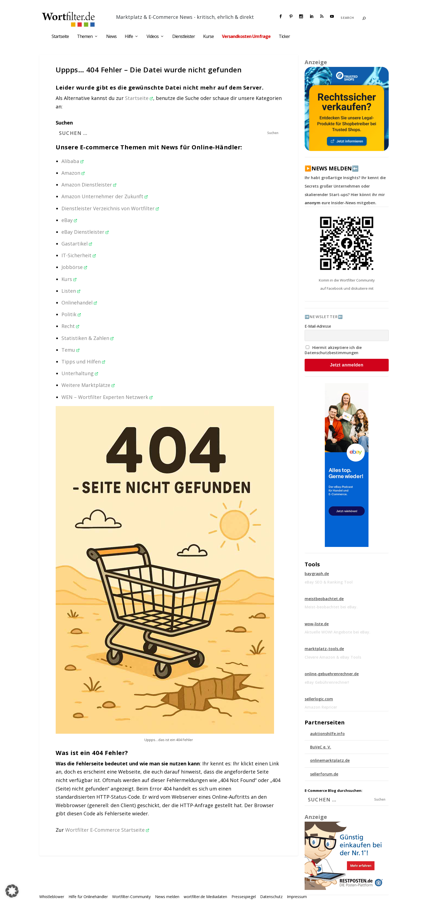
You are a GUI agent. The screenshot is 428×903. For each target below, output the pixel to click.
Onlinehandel (79, 302)
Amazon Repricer (321, 707)
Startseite (60, 36)
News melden (167, 896)
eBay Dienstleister (85, 232)
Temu (70, 350)
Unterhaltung (79, 373)
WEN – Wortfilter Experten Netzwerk (107, 397)
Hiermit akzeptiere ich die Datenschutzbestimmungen (333, 350)
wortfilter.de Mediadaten (205, 896)
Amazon (73, 173)
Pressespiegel (243, 896)
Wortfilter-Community (131, 896)
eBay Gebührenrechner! (327, 682)
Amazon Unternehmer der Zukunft (104, 196)
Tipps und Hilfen (83, 361)
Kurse (208, 36)
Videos (153, 36)
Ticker (284, 36)
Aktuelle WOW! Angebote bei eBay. (337, 632)
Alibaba (72, 161)
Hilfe (129, 36)
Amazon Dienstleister (89, 184)
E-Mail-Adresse (318, 326)
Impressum (297, 896)
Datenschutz (271, 896)
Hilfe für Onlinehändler (88, 896)
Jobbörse (74, 267)
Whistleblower (51, 896)
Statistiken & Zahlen (87, 338)
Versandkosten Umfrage (246, 36)
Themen (85, 36)
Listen (71, 291)
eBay (69, 220)
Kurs (69, 279)
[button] (12, 891)
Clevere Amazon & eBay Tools (333, 657)
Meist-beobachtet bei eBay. (331, 606)
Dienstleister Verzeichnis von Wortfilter (110, 208)
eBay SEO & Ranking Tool (329, 582)
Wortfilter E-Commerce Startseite (107, 830)
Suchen (64, 122)
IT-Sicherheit (78, 255)
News (111, 36)
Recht (70, 326)
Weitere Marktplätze (88, 385)
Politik (71, 314)
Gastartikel (76, 243)
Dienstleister (183, 36)
